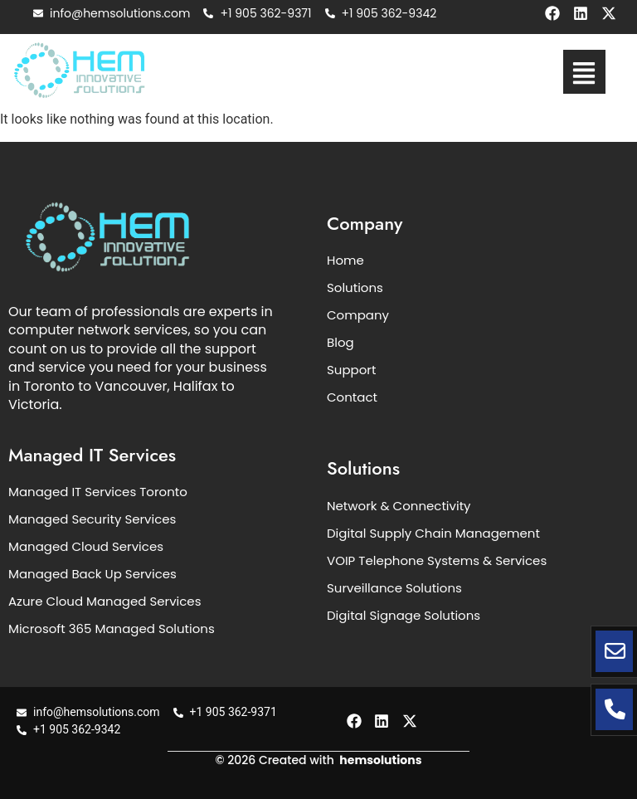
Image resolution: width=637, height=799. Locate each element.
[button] (584, 72)
